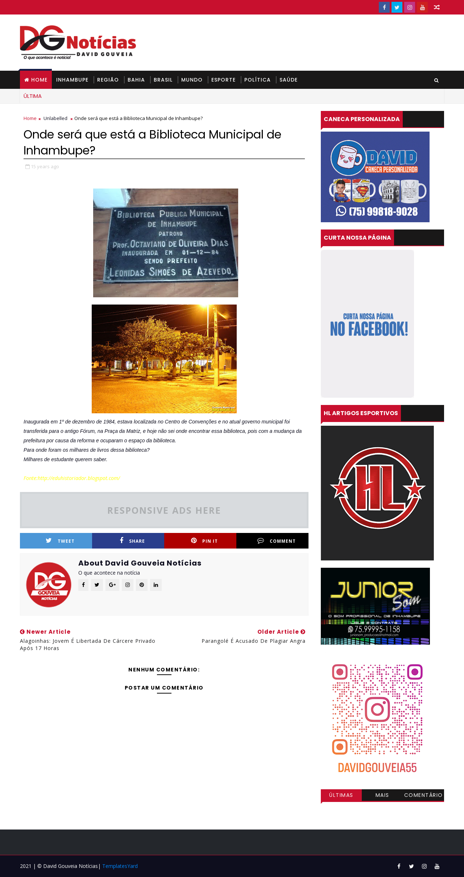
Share (132, 540)
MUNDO (192, 79)
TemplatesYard (120, 865)
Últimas (341, 795)
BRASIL (163, 79)
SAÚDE (288, 79)
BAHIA (136, 79)
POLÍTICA (257, 79)
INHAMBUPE (72, 79)
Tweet (60, 540)
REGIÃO (108, 79)
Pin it (204, 540)
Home (39, 79)
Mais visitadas (382, 796)
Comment (276, 540)
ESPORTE (223, 79)
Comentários (423, 796)
